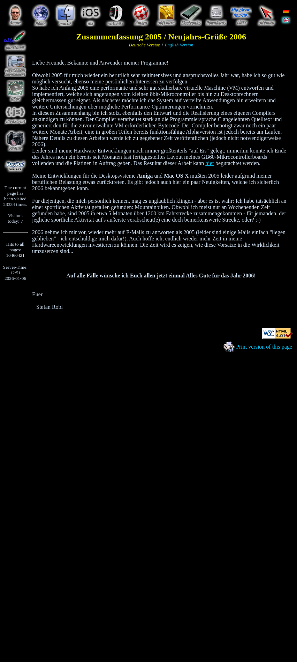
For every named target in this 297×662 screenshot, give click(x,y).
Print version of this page (264, 347)
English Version (179, 44)
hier (209, 163)
